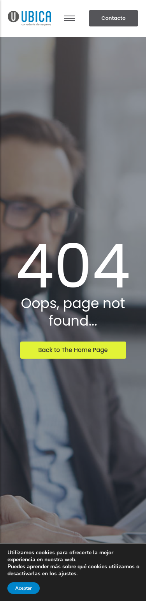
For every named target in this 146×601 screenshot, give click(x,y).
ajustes (67, 573)
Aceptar (23, 588)
